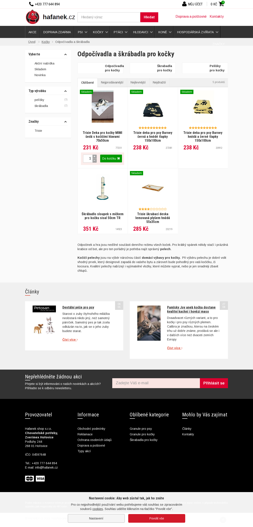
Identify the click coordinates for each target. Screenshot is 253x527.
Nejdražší (159, 82)
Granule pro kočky (142, 434)
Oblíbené (87, 82)
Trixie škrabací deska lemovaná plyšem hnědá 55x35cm (152, 218)
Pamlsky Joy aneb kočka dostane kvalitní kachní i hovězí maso (191, 309)
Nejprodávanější (112, 82)
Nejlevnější (138, 82)
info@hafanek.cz (46, 467)
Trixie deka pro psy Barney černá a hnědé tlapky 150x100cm (152, 137)
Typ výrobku (37, 91)
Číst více (70, 339)
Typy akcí (84, 451)
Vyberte (34, 54)
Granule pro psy (141, 428)
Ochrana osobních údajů (94, 440)
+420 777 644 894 (44, 463)
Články (186, 428)
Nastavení (96, 518)
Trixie (38, 130)
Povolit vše (156, 518)
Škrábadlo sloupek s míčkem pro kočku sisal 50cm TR (102, 216)
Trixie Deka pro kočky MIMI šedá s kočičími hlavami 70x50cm (102, 137)
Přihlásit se (214, 383)
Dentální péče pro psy (78, 307)
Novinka (37, 75)
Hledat (149, 17)
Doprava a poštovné (191, 16)
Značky (33, 122)
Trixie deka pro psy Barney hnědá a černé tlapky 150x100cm (202, 137)
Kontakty (217, 16)
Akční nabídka (41, 63)
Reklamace (85, 434)
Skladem (37, 69)
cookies (97, 509)
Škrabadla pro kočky (144, 440)
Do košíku (111, 158)
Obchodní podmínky (91, 428)
